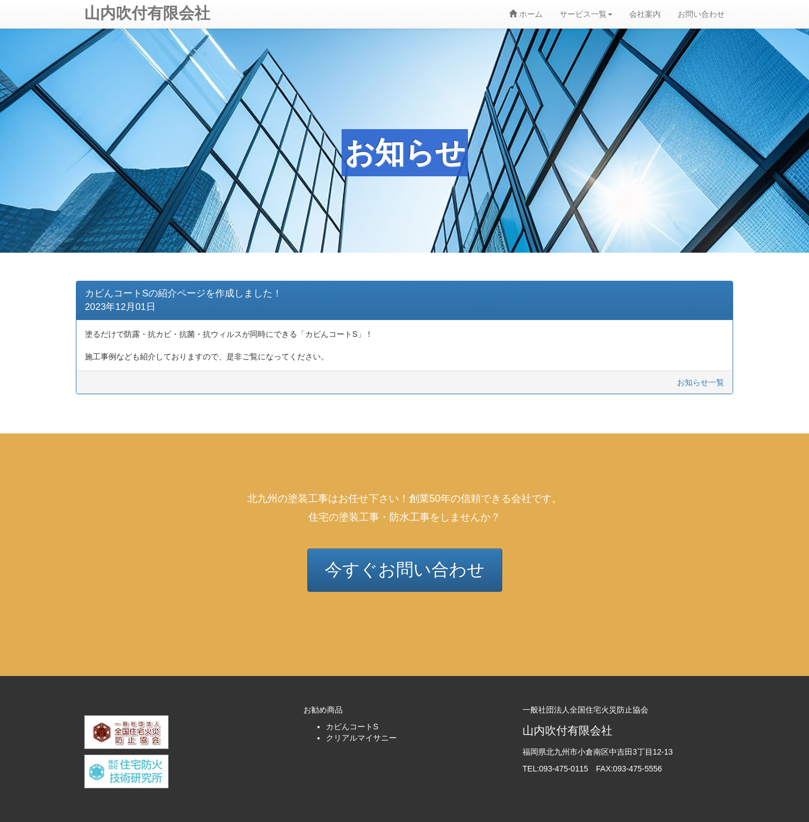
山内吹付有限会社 (147, 13)
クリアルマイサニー (361, 737)
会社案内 (645, 14)
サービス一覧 (586, 14)
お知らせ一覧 (700, 382)
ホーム (526, 14)
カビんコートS (352, 726)
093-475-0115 (563, 768)
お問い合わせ (701, 14)
